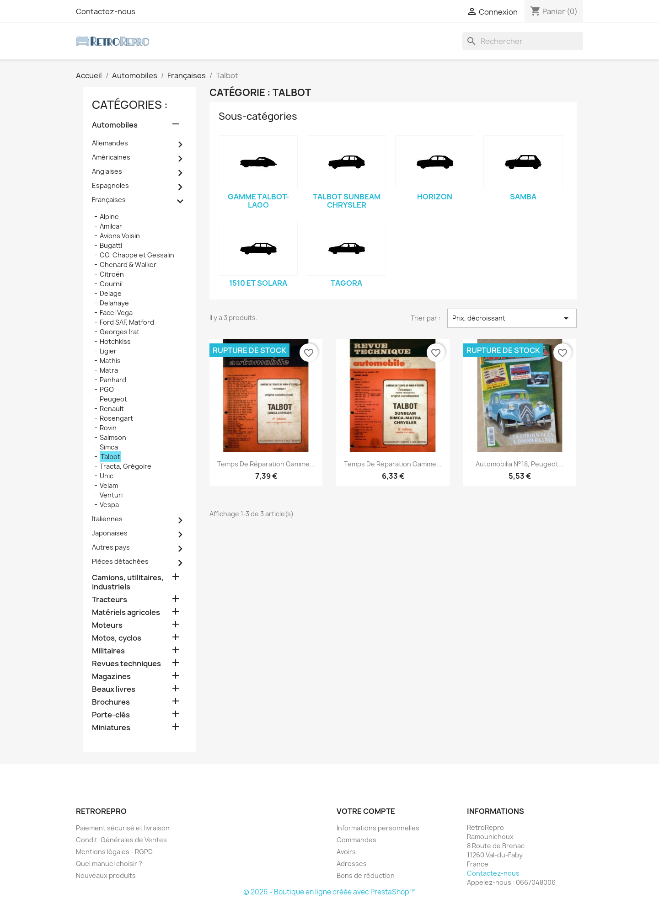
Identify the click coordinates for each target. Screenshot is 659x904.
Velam (109, 485)
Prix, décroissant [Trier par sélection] (511, 318)
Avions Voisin (120, 235)
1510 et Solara (258, 283)
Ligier (108, 351)
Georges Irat (119, 331)
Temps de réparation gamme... (266, 464)
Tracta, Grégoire (125, 466)
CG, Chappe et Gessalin (137, 255)
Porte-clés (111, 715)
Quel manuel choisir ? (109, 863)
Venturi (111, 495)
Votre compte (366, 811)
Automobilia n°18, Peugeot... (520, 464)
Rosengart (116, 418)
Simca (109, 447)
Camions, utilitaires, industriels (128, 582)
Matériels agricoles (126, 612)
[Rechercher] (522, 41)
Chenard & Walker (128, 264)
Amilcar (111, 226)
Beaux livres (113, 689)
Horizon (434, 197)
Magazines (111, 676)
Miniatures (111, 728)
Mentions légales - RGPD (114, 851)
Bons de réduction (366, 875)
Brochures (111, 702)
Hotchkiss (115, 341)
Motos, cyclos (116, 638)
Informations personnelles (378, 828)
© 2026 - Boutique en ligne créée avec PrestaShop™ (329, 892)
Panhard (113, 379)
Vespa (109, 504)
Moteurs (107, 625)
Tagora (346, 283)
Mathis (110, 360)
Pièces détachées (120, 561)
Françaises (109, 199)
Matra (109, 370)
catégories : (130, 104)
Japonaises (110, 533)
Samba (523, 197)
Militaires (108, 651)
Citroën (112, 274)
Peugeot (113, 399)
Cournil (111, 283)
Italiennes (107, 518)
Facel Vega (116, 312)
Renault (112, 408)
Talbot (110, 456)
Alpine (109, 216)
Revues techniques (126, 664)
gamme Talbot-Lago (258, 201)
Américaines (111, 157)
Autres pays (111, 547)
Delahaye (114, 303)
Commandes (356, 839)
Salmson (113, 437)
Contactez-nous (105, 11)
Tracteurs (109, 599)
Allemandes (110, 143)
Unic (106, 475)
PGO (107, 389)
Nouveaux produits (106, 875)
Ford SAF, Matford (127, 322)
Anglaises (107, 171)
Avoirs (346, 851)
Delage (111, 293)
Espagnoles (110, 185)
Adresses (352, 863)
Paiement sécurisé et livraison (123, 828)
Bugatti (111, 245)
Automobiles (115, 125)
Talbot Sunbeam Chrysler (346, 201)
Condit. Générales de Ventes (121, 839)
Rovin (108, 427)
